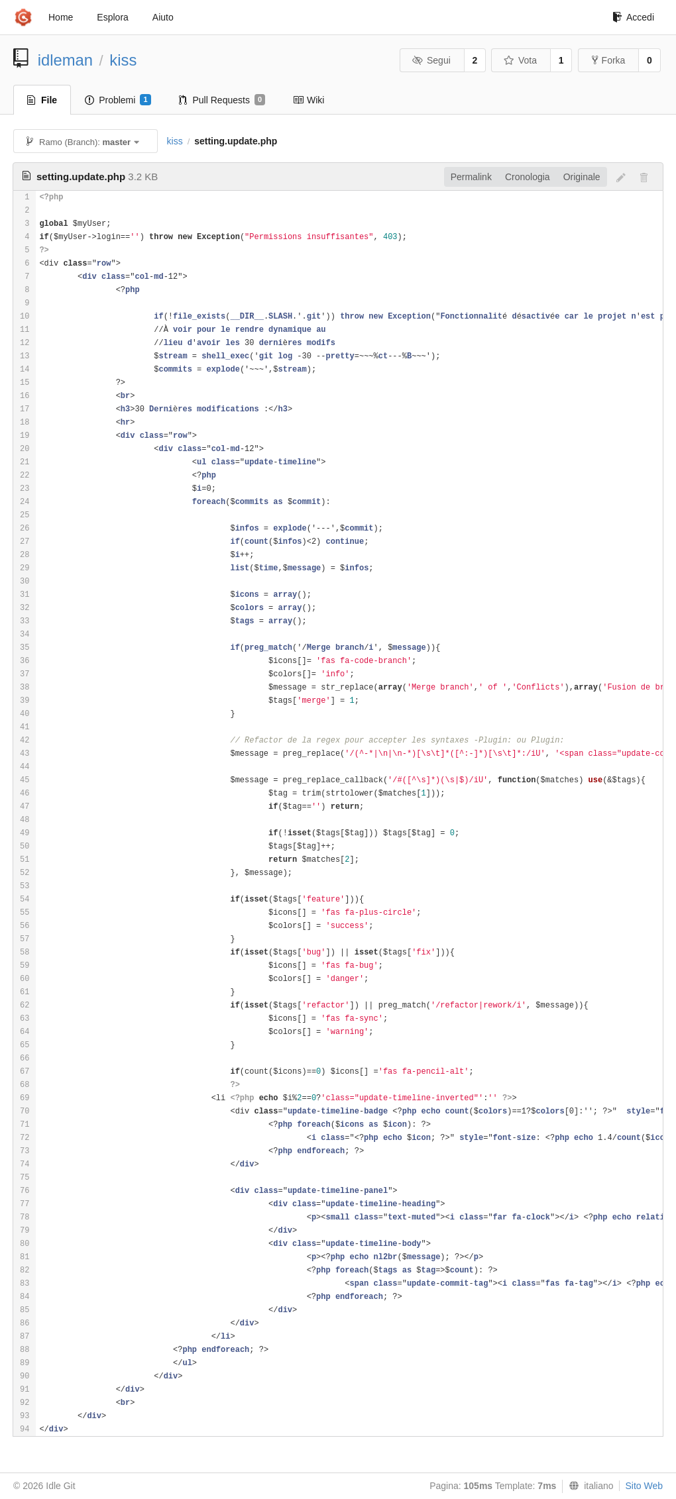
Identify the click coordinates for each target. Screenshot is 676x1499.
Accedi (633, 17)
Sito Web (644, 1485)
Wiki (308, 100)
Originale (581, 177)
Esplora (112, 17)
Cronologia (527, 177)
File (42, 100)
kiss (123, 60)
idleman (65, 60)
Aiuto (163, 17)
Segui (431, 60)
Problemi (117, 100)
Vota (520, 60)
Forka (609, 60)
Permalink (471, 177)
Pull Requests (222, 100)
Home (60, 17)
